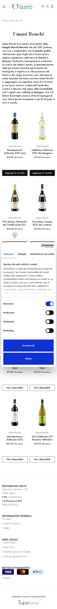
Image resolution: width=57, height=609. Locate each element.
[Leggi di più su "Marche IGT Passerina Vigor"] (42, 388)
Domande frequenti (11, 523)
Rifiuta (28, 358)
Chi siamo (6, 519)
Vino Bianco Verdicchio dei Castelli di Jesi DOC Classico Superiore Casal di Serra (15, 223)
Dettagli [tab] (22, 254)
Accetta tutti (28, 345)
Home (5, 20)
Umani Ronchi (15, 146)
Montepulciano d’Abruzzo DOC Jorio (15, 152)
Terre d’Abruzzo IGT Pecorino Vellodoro (42, 438)
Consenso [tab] (8, 254)
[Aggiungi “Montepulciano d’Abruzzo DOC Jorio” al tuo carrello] (15, 173)
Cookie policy (9, 542)
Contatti (5, 528)
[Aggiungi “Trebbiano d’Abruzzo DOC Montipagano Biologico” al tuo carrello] (42, 173)
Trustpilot (6, 578)
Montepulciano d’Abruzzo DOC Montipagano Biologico (14, 438)
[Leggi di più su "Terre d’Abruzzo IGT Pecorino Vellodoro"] (42, 459)
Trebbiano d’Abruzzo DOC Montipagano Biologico (42, 152)
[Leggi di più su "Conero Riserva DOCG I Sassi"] (15, 388)
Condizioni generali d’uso (14, 556)
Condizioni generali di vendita (16, 551)
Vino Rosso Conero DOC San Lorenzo (42, 223)
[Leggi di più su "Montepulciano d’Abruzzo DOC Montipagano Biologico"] (15, 459)
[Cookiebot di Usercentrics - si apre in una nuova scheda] (41, 246)
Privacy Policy (8, 547)
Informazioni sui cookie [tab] (42, 254)
